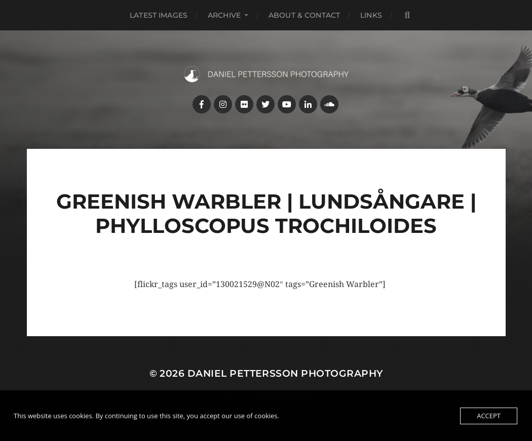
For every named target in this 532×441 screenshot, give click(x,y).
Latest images (158, 15)
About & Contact (304, 15)
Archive (224, 15)
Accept (489, 415)
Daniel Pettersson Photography (285, 373)
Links (371, 15)
